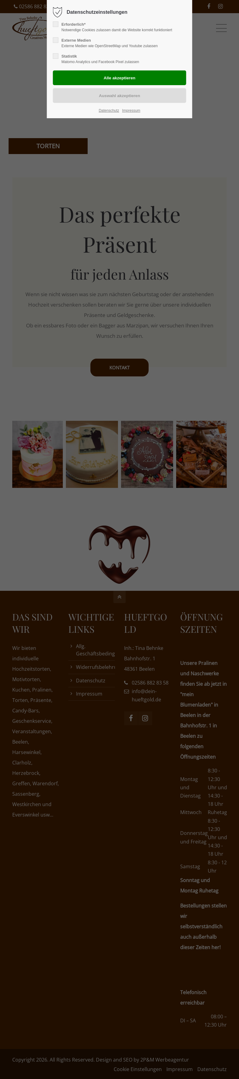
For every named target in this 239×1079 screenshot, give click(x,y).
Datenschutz (109, 110)
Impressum (131, 110)
